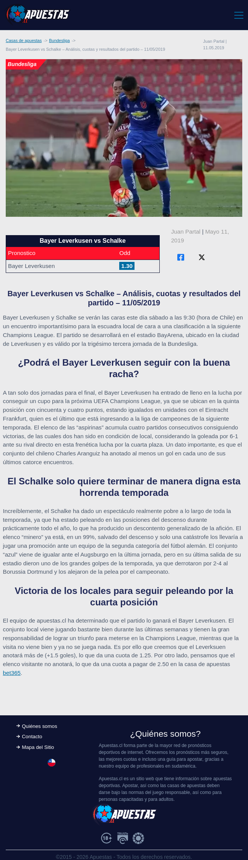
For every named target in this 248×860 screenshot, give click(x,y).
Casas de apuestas (24, 40)
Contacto (32, 736)
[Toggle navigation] (238, 15)
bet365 (12, 673)
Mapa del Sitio (38, 747)
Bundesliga (59, 40)
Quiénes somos (39, 726)
